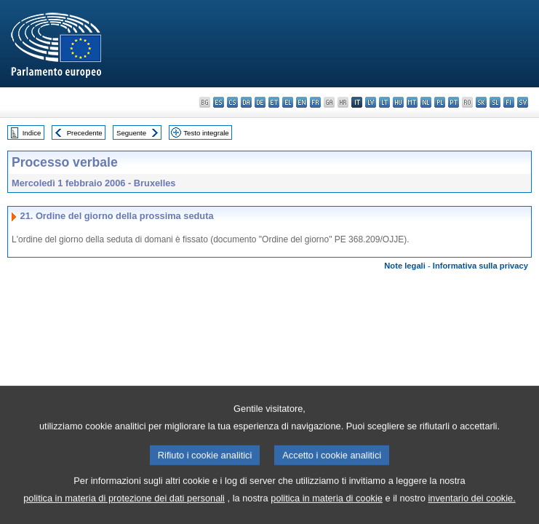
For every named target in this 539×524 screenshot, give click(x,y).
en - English (301, 102)
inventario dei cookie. (472, 505)
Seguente (131, 133)
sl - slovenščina (495, 102)
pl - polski (439, 102)
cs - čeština (232, 102)
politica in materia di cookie (327, 505)
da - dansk (246, 102)
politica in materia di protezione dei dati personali (124, 505)
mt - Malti (412, 102)
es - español (218, 102)
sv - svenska (522, 102)
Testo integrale (205, 133)
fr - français (315, 102)
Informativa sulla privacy (480, 265)
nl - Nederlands (425, 102)
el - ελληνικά (287, 102)
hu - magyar (398, 102)
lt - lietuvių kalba (384, 102)
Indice (32, 133)
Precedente (85, 133)
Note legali (405, 265)
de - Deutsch (260, 102)
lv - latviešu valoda (370, 102)
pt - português (453, 102)
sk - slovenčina (481, 102)
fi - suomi (508, 102)
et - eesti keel (273, 102)
